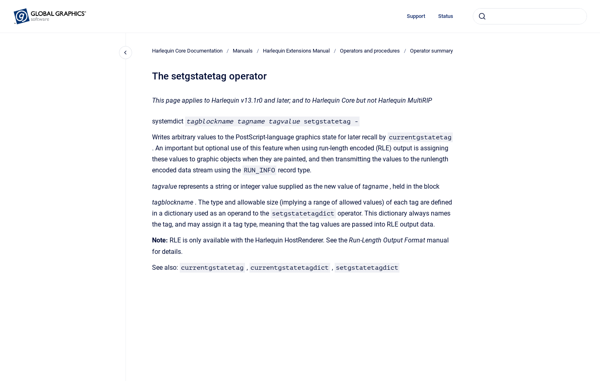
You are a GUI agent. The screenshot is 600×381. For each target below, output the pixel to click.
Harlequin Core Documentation (187, 51)
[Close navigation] (125, 52)
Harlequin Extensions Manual (296, 51)
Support (416, 16)
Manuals (243, 51)
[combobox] (530, 16)
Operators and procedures (370, 51)
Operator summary (431, 51)
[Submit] (482, 16)
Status (445, 16)
